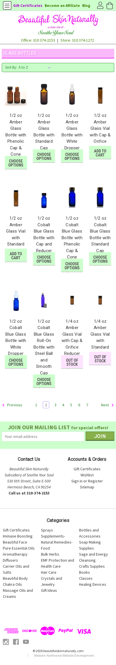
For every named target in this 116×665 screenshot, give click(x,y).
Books (84, 572)
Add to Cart (100, 153)
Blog (86, 5)
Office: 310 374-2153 (38, 40)
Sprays (47, 530)
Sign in (76, 481)
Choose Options (15, 163)
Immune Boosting (18, 536)
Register (95, 481)
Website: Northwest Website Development (64, 655)
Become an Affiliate (62, 5)
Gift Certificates (27, 5)
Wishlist (87, 475)
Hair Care (48, 572)
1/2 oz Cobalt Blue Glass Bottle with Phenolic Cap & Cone (72, 238)
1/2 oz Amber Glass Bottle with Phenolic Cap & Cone (15, 135)
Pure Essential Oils (19, 548)
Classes (86, 578)
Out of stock (72, 362)
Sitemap (87, 487)
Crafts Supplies (92, 566)
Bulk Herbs (50, 554)
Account (100, 6)
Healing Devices (92, 584)
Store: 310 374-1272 (77, 40)
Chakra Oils (12, 584)
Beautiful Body (15, 578)
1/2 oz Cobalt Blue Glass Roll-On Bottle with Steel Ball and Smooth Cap (44, 347)
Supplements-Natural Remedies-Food (56, 542)
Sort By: (11, 67)
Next (107, 405)
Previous (12, 405)
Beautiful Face (15, 542)
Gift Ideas (49, 590)
